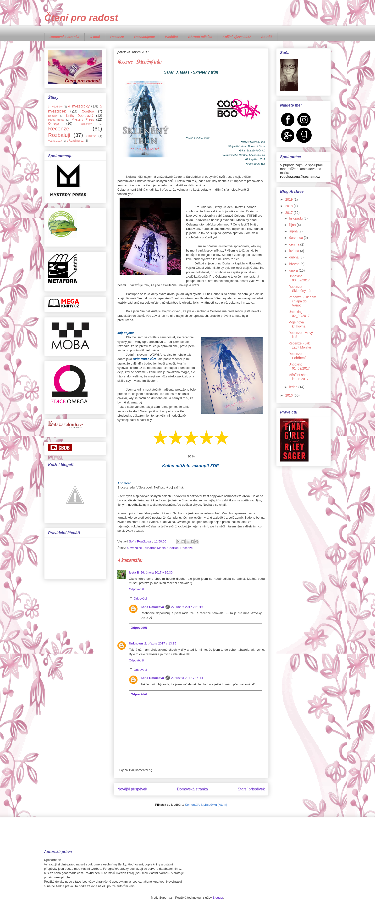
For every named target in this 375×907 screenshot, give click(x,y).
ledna (293, 387)
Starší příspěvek (251, 789)
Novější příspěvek (132, 789)
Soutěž (266, 37)
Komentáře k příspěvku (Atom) (206, 804)
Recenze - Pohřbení (297, 356)
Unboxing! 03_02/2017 (299, 278)
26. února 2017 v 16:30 (157, 572)
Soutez (91, 136)
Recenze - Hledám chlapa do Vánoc (302, 301)
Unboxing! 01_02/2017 (299, 366)
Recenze (117, 37)
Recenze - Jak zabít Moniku (299, 345)
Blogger (218, 897)
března (294, 264)
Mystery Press (83, 119)
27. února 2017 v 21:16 (187, 607)
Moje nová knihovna (296, 324)
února (294, 270)
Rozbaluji (59, 135)
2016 (289, 395)
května (294, 251)
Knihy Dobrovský (79, 116)
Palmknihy (85, 123)
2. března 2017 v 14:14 (187, 678)
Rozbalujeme (144, 37)
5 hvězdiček (135, 548)
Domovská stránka (64, 37)
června (294, 244)
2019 (289, 199)
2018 (289, 206)
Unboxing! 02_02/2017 (299, 314)
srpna (293, 231)
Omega (53, 123)
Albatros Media (155, 548)
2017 (289, 213)
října (293, 225)
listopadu (296, 218)
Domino (52, 115)
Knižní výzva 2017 (236, 37)
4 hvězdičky (79, 106)
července (296, 238)
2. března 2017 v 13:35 (160, 643)
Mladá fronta (56, 119)
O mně (95, 37)
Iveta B (134, 572)
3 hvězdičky (55, 106)
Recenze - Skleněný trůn (300, 289)
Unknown (136, 643)
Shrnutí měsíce (200, 37)
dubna (294, 257)
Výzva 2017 (55, 140)
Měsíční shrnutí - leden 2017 (300, 377)
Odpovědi (140, 598)
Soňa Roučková (152, 607)
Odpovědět (136, 589)
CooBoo (173, 548)
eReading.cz (75, 140)
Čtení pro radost (81, 17)
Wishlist (171, 37)
